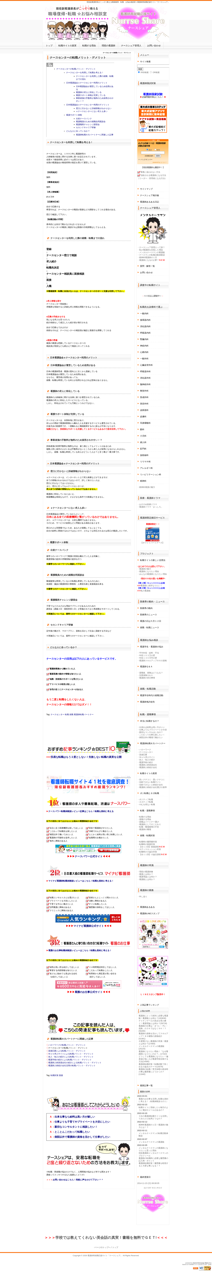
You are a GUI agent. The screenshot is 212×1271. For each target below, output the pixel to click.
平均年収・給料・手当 (149, 653)
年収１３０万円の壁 (148, 658)
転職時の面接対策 (147, 844)
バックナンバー (146, 160)
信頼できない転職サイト (150, 782)
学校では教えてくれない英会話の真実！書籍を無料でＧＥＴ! (106, 1237)
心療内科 (144, 352)
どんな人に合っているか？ (78, 131)
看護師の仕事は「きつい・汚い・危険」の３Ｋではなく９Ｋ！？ (153, 1028)
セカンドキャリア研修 (86, 127)
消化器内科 (145, 326)
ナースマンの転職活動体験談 (152, 255)
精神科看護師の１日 (148, 257)
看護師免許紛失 (147, 702)
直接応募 (143, 755)
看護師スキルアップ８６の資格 (153, 660)
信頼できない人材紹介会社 (151, 785)
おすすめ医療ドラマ (148, 504)
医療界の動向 (146, 608)
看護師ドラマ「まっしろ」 (151, 507)
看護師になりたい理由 (149, 571)
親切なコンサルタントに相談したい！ (76, 1126)
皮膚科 (143, 416)
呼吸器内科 (145, 333)
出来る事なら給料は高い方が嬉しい (75, 1116)
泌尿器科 (144, 410)
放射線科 (144, 455)
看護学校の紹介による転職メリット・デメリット (70, 1060)
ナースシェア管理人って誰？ (152, 247)
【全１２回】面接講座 (149, 847)
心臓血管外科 (146, 365)
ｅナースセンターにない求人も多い (91, 111)
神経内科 (144, 345)
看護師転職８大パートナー (152, 743)
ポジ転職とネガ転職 (149, 793)
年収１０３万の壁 (147, 655)
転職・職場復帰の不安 (149, 827)
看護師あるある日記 (149, 202)
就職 (71, 714)
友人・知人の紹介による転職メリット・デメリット (71, 1057)
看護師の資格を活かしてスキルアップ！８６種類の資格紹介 (153, 1036)
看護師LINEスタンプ (149, 913)
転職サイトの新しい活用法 (152, 560)
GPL (205, 1264)
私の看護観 (145, 591)
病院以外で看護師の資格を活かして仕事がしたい (82, 1137)
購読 (149, 150)
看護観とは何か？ (147, 879)
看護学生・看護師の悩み (151, 646)
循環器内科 (145, 320)
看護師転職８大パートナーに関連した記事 (94, 135)
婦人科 (143, 442)
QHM (209, 1264)
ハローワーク (145, 749)
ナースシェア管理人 (131, 45)
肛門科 (143, 449)
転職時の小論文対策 (148, 852)
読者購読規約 (149, 156)
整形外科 (144, 391)
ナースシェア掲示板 (149, 195)
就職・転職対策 (147, 835)
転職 (67, 714)
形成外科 (144, 397)
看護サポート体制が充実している (91, 95)
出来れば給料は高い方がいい (152, 727)
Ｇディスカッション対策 (150, 849)
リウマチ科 (145, 461)
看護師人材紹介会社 (148, 767)
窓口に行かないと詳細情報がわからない (93, 108)
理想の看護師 (108, 45)
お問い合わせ (154, 45)
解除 (157, 150)
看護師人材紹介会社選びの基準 (153, 787)
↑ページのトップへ (102, 1247)
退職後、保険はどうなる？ (151, 673)
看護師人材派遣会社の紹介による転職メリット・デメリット (74, 1062)
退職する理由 (145, 819)
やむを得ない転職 (147, 804)
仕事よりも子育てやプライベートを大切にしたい (82, 1121)
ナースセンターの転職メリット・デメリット (76, 69)
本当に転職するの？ (149, 721)
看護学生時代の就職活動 (151, 695)
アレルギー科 (146, 468)
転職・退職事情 (147, 810)
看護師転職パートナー (84, 714)
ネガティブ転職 (146, 802)
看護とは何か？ (146, 874)
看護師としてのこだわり (150, 824)
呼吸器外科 (145, 371)
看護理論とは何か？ (148, 877)
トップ (49, 45)
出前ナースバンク (84, 118)
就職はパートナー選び (149, 822)
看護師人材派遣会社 (148, 765)
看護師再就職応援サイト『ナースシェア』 (105, 1255)
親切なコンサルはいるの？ (151, 732)
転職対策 (54, 1075)
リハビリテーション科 (150, 474)
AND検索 (143, 72)
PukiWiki (191, 1264)
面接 (61, 1075)
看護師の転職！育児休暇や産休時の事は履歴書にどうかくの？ (153, 1071)
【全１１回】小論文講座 (150, 854)
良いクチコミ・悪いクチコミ (152, 779)
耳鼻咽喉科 (145, 423)
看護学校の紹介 (146, 762)
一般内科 (144, 313)
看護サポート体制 (74, 115)
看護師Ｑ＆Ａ (146, 666)
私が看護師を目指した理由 (151, 250)
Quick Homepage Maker (201, 1263)
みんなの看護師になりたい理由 (153, 574)
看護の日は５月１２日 (150, 621)
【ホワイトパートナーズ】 (152, 543)
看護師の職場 (145, 829)
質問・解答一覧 (147, 266)
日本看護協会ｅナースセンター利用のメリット (86, 83)
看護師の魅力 (145, 569)
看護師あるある (147, 907)
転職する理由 (89, 45)
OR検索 (155, 72)
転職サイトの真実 (67, 45)
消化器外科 (145, 378)
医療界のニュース (148, 614)
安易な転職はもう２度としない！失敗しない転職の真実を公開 (86, 757)
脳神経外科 (145, 384)
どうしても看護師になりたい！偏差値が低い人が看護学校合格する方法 (153, 1059)
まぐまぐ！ (163, 162)
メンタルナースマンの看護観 (152, 252)
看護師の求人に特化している (89, 92)
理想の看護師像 (146, 872)
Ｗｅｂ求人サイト (147, 757)
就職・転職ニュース (149, 627)
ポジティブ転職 (146, 799)
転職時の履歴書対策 (148, 842)
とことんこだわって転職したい (72, 1131)
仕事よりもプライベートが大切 (153, 730)
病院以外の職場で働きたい (151, 737)
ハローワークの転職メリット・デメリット (67, 1045)
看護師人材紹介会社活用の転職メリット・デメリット (72, 1065)
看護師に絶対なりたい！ (151, 585)
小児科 (143, 436)
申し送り (143, 896)
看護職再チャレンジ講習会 (88, 124)
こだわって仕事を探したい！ (152, 735)
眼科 (142, 429)
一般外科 (144, 358)
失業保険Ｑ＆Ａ (146, 675)
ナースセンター (57, 714)
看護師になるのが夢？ (149, 260)
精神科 (143, 481)
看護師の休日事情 (147, 678)
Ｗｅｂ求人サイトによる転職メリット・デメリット (71, 1054)
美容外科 (144, 403)
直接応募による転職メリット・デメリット (67, 1051)
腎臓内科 (144, 339)
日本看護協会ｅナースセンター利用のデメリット (87, 105)
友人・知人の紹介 (147, 760)
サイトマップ (146, 189)
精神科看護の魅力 (147, 487)
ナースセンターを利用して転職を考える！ (85, 72)
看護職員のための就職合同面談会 (91, 121)
